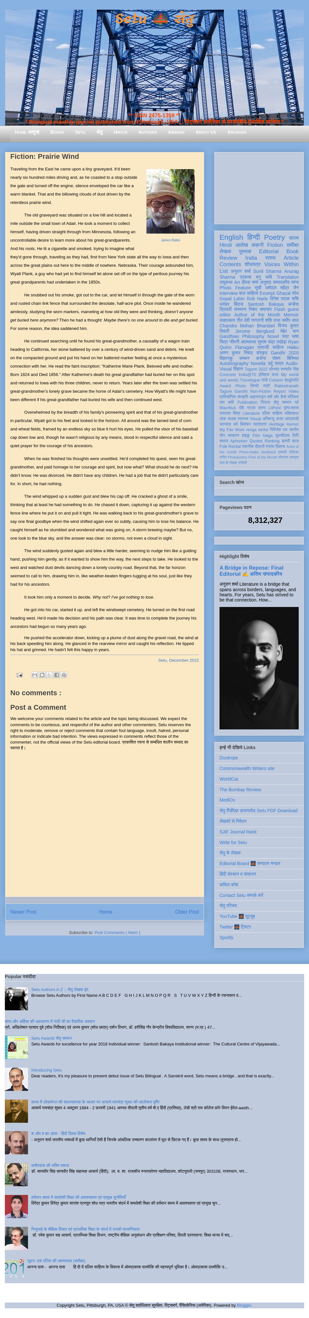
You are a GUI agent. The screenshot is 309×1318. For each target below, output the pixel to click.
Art (237, 282)
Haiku (293, 347)
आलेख (241, 245)
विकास (280, 446)
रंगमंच (270, 446)
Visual (255, 419)
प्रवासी (263, 347)
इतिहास (263, 374)
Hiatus (120, 132)
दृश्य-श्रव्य (291, 408)
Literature (251, 413)
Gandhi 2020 (285, 352)
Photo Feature (235, 287)
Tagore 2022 (256, 369)
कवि (268, 277)
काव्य (294, 238)
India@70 (247, 374)
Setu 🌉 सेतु (154, 19)
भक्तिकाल (292, 413)
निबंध (253, 309)
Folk (223, 446)
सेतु (100, 132)
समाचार (266, 309)
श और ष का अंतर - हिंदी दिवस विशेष (58, 1133)
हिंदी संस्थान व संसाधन (238, 874)
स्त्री (266, 386)
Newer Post (23, 912)
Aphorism (238, 441)
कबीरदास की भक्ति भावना (50, 1165)
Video (293, 391)
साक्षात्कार (227, 320)
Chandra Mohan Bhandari (247, 325)
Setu (80, 132)
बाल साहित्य (248, 293)
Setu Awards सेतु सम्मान (51, 1038)
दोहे (241, 408)
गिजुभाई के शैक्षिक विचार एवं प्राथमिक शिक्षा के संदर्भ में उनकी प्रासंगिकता (85, 1229)
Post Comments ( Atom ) (117, 932)
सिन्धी (254, 386)
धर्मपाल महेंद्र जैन (282, 287)
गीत (239, 320)
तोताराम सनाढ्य (288, 457)
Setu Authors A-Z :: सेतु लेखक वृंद (59, 989)
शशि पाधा (272, 320)
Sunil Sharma (267, 271)
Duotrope (229, 757)
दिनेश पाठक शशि (284, 298)
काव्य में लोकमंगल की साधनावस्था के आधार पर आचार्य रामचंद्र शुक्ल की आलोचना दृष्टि (95, 1102)
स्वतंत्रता (260, 424)
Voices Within (281, 264)
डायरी (286, 441)
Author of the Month (257, 314)
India (251, 258)
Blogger (244, 1305)
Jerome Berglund (254, 331)
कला (275, 374)
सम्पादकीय (281, 282)
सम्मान (244, 358)
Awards (176, 132)
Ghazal (283, 293)
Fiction (275, 245)
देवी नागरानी (254, 320)
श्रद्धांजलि (292, 380)
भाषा (295, 336)
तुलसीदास (283, 435)
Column (276, 380)
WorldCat (229, 779)
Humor (292, 424)
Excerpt (267, 293)
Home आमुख (27, 132)
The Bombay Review (240, 789)
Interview (229, 293)
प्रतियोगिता (228, 397)
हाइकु (246, 435)
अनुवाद (265, 282)
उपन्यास (225, 424)
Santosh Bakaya (266, 304)
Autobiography (234, 363)
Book (292, 251)
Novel (273, 336)
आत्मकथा (248, 341)
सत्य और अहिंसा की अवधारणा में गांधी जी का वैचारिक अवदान (50, 1021)
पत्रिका (294, 452)
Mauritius (228, 408)
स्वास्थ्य (243, 419)
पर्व (297, 402)
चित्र (224, 341)
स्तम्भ (270, 258)
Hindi (226, 245)
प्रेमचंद (274, 369)
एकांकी (282, 452)
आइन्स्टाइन (257, 397)
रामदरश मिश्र (230, 413)
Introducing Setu (46, 1070)
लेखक (225, 251)
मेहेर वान (289, 331)
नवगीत (294, 430)
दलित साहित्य (272, 413)
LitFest (274, 408)
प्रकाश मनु (250, 277)
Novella (258, 363)
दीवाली (259, 446)
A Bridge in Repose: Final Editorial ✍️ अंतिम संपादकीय (251, 571)
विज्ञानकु (226, 358)
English (231, 237)
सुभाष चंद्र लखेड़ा (272, 341)
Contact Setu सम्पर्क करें (241, 895)
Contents (230, 264)
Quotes (256, 441)
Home (106, 912)
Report (280, 391)
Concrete (228, 374)
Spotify (226, 937)
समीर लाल (290, 320)
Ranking (272, 441)
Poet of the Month (262, 457)
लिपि (295, 435)
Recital (235, 446)
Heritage (277, 424)
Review (228, 258)
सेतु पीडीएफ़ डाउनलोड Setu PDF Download (258, 810)
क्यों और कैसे (276, 397)
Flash (279, 309)
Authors (147, 132)
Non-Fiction (260, 391)
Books (57, 132)
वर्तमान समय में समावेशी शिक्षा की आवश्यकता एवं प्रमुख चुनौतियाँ (78, 1197)
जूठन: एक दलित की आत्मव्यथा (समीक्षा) (56, 1260)
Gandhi (241, 391)
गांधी (264, 380)
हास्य (262, 408)
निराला (265, 402)
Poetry (274, 237)
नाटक (251, 408)
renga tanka (257, 430)
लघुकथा (226, 282)
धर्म (235, 424)
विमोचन (245, 424)
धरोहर (224, 304)
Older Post (187, 912)
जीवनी (234, 341)
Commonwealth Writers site (247, 768)
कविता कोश (229, 884)
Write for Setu (233, 842)
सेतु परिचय (228, 905)
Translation (287, 277)
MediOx (227, 800)
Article (291, 258)
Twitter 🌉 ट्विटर (235, 926)
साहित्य (278, 347)
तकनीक (248, 446)
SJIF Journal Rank (238, 831)
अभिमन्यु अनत (272, 419)
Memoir (291, 314)
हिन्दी (253, 237)
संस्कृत (261, 352)
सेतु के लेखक (230, 852)
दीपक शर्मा (250, 282)
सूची (258, 287)
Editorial (269, 251)
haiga (268, 435)
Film (256, 435)
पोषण (276, 358)
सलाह (232, 419)
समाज (224, 441)
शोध (295, 293)
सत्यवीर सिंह (290, 369)
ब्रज (295, 441)
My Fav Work (232, 430)
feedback (268, 452)
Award (225, 386)
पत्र (285, 336)
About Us (206, 132)
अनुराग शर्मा (241, 271)
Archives (237, 132)
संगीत (223, 457)
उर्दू (270, 363)
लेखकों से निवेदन (233, 821)
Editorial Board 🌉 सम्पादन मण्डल (250, 863)
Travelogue (250, 380)
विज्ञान (238, 368)
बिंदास (238, 304)
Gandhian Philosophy (242, 336)
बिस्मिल (293, 358)
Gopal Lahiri (232, 298)
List (224, 271)
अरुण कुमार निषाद (236, 352)
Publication (248, 402)
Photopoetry (237, 457)
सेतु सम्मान (282, 402)
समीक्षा (292, 245)
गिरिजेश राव (278, 430)
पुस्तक (245, 251)
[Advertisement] (259, 187)
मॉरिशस (293, 397)
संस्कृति (242, 397)
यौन (222, 435)
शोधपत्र (252, 264)
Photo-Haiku (249, 452)
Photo (240, 386)
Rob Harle (257, 298)
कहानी (257, 245)
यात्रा (279, 363)
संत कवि (227, 402)
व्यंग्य (295, 282)
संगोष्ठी (242, 463)
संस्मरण (240, 309)
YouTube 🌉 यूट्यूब (237, 916)
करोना (261, 358)
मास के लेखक (228, 463)
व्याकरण (233, 435)
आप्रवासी (292, 419)
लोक (223, 419)
